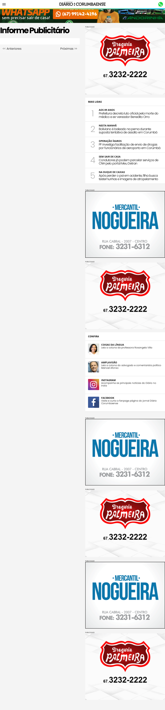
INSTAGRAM (108, 380)
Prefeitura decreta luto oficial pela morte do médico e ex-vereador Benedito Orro (128, 115)
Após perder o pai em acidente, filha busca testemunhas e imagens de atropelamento (128, 177)
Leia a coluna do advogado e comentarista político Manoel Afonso (131, 367)
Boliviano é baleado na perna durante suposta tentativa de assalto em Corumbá (128, 131)
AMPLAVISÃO (109, 362)
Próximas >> (68, 49)
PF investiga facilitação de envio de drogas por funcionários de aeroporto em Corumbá (129, 146)
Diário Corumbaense (82, 4)
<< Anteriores (12, 49)
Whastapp (160, 4)
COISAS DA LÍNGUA (112, 344)
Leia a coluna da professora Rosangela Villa (126, 347)
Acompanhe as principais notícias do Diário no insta (128, 384)
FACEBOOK (107, 397)
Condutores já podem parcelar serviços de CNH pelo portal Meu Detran (128, 162)
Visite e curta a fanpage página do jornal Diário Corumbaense (129, 402)
